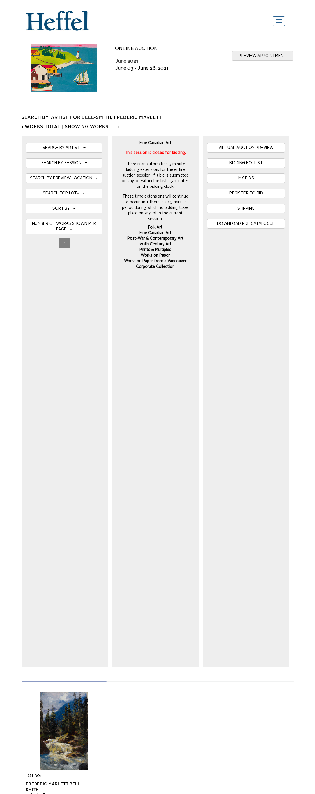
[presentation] (68, 579)
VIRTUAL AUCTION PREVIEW (246, 148)
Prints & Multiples (155, 250)
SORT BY (63, 209)
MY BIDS (246, 178)
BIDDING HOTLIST (246, 163)
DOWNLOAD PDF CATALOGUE (246, 224)
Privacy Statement (42, 645)
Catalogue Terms (41, 634)
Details (32, 437)
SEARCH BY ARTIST (64, 148)
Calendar (215, 628)
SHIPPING (246, 209)
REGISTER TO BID (246, 193)
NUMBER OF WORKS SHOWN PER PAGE (64, 226)
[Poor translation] (20, 715)
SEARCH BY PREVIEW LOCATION (64, 178)
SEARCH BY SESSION (64, 163)
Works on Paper (155, 255)
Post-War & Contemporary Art (155, 239)
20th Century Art (155, 244)
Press (212, 634)
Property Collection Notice (48, 639)
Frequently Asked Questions (50, 628)
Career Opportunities (225, 645)
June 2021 (126, 61)
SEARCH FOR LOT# (64, 193)
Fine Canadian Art (155, 233)
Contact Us (216, 639)
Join (100, 557)
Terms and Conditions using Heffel (146, 639)
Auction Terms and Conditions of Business (153, 628)
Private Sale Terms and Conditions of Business (157, 634)
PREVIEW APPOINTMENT (262, 56)
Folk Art (155, 227)
